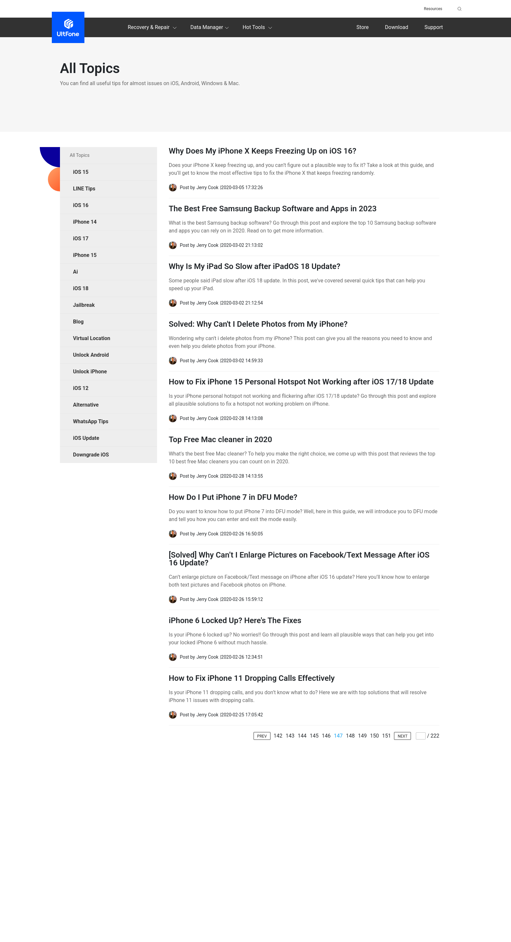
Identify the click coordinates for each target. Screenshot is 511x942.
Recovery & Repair (153, 28)
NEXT (402, 736)
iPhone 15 (84, 255)
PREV (262, 736)
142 (278, 736)
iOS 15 (80, 172)
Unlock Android (91, 355)
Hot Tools (258, 28)
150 (374, 736)
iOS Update (86, 438)
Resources (433, 9)
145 (314, 736)
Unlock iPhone (90, 371)
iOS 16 (80, 205)
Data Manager (210, 28)
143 (290, 736)
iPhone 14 (84, 222)
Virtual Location (91, 338)
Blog (78, 322)
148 (350, 736)
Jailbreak (84, 305)
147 (338, 736)
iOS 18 (80, 288)
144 (302, 736)
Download (396, 27)
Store (363, 27)
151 (386, 736)
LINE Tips (84, 189)
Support (434, 27)
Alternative (86, 405)
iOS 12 (80, 388)
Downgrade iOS (91, 455)
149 (362, 736)
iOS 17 (80, 238)
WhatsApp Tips (91, 421)
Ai (75, 272)
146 (326, 736)
